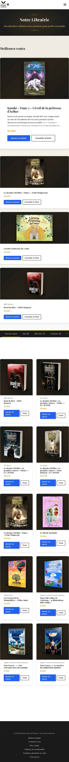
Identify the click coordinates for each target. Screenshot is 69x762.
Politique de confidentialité (34, 749)
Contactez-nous (35, 742)
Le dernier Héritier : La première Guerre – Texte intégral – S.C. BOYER (51, 470)
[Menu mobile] (65, 4)
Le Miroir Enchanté (48, 533)
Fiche (25, 413)
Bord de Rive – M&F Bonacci (13, 402)
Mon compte (34, 745)
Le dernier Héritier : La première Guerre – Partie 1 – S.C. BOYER (52, 403)
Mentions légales (34, 738)
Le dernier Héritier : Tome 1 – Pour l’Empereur (16, 534)
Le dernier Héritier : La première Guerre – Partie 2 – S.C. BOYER (16, 470)
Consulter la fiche (43, 138)
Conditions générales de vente (34, 753)
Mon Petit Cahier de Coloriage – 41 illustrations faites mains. (51, 600)
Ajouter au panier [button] (19, 138)
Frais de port (34, 757)
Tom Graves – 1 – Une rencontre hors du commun (16, 666)
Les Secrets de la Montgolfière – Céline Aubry (16, 599)
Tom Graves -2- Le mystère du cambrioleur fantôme (52, 666)
